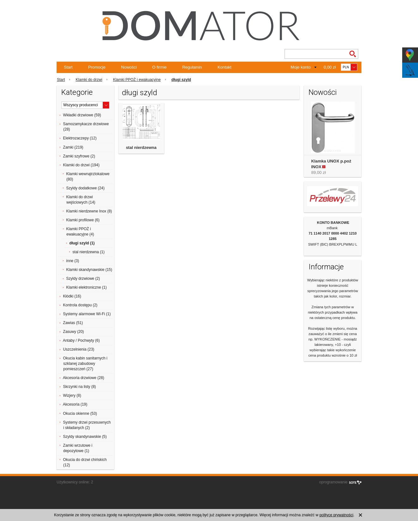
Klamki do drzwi (89, 79)
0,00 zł (330, 67)
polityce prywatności (336, 515)
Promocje (97, 67)
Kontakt (224, 67)
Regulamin (192, 67)
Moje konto (301, 67)
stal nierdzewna (141, 147)
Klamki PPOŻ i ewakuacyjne (137, 79)
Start (68, 67)
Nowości (129, 67)
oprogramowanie (333, 482)
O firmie (159, 67)
